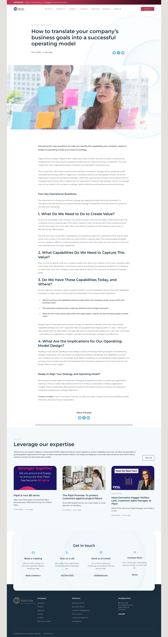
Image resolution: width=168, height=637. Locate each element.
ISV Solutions (77, 614)
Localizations (77, 621)
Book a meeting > (33, 575)
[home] (19, 9)
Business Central (78, 607)
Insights (35, 25)
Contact (40, 618)
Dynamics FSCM (78, 603)
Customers (95, 9)
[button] (48, 9)
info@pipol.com (101, 575)
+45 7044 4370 (67, 575)
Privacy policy (48, 634)
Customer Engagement (81, 610)
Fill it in (135, 575)
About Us (40, 610)
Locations (84, 9)
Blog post (46, 25)
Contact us (147, 9)
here (49, 2)
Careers (40, 614)
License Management (80, 618)
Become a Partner (44, 621)
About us (117, 9)
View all (148, 458)
